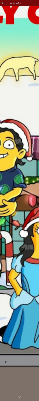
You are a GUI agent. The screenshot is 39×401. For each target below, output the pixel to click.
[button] (2, 3)
